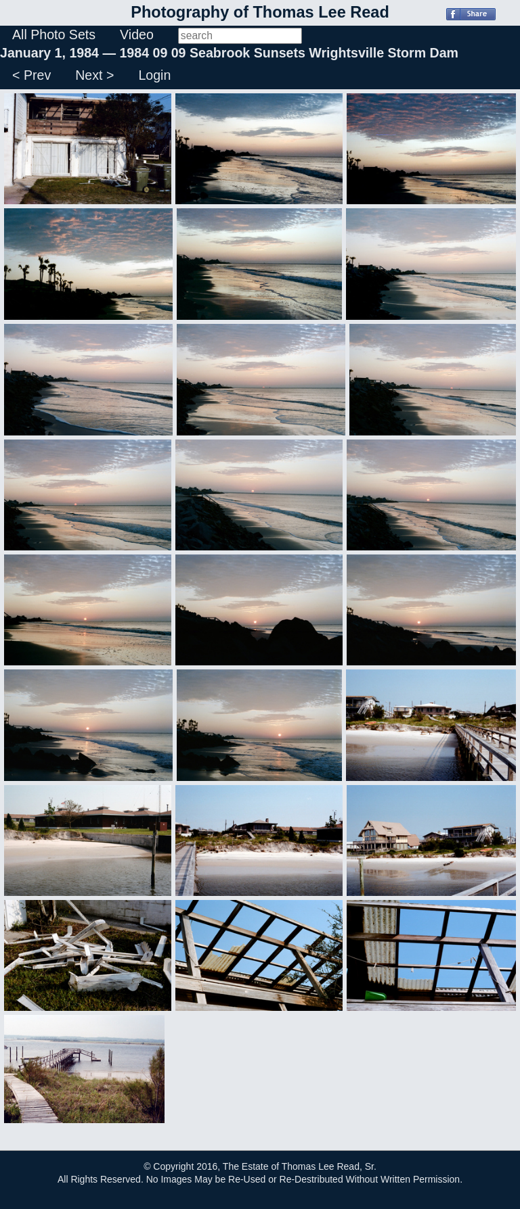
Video (137, 34)
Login (154, 75)
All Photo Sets (53, 34)
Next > (94, 75)
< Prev (31, 75)
